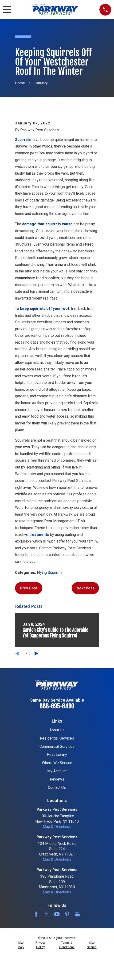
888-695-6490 (56, 706)
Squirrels (23, 139)
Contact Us (57, 787)
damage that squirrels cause (47, 224)
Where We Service (57, 763)
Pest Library (57, 754)
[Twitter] (46, 914)
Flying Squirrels (50, 572)
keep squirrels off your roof (44, 308)
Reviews (57, 779)
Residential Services (57, 738)
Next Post (85, 588)
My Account (57, 771)
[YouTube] (56, 914)
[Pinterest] (67, 914)
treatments (39, 534)
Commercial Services (57, 746)
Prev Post (28, 588)
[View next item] (36, 653)
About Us (56, 730)
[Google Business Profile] (77, 914)
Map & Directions (57, 826)
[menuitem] (20, 945)
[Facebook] (36, 914)
